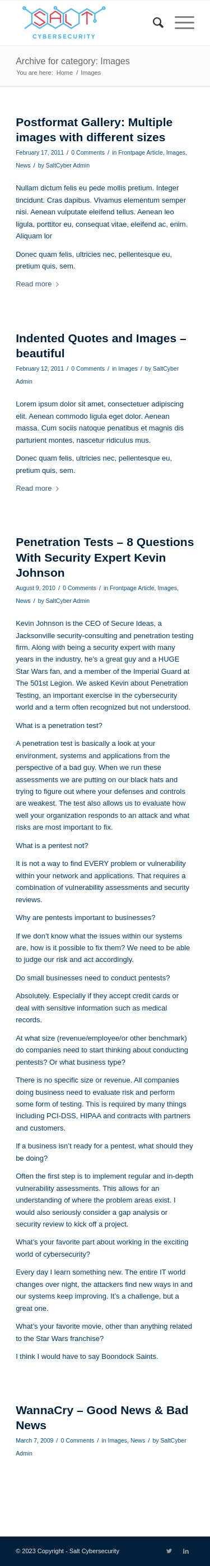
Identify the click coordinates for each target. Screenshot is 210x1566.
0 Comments (88, 152)
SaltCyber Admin (68, 165)
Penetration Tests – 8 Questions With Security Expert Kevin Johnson (105, 557)
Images (175, 152)
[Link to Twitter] (169, 1551)
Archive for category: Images (73, 61)
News (23, 165)
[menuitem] (153, 23)
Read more (39, 284)
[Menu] (179, 23)
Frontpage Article (140, 152)
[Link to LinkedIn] (186, 1551)
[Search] (153, 23)
